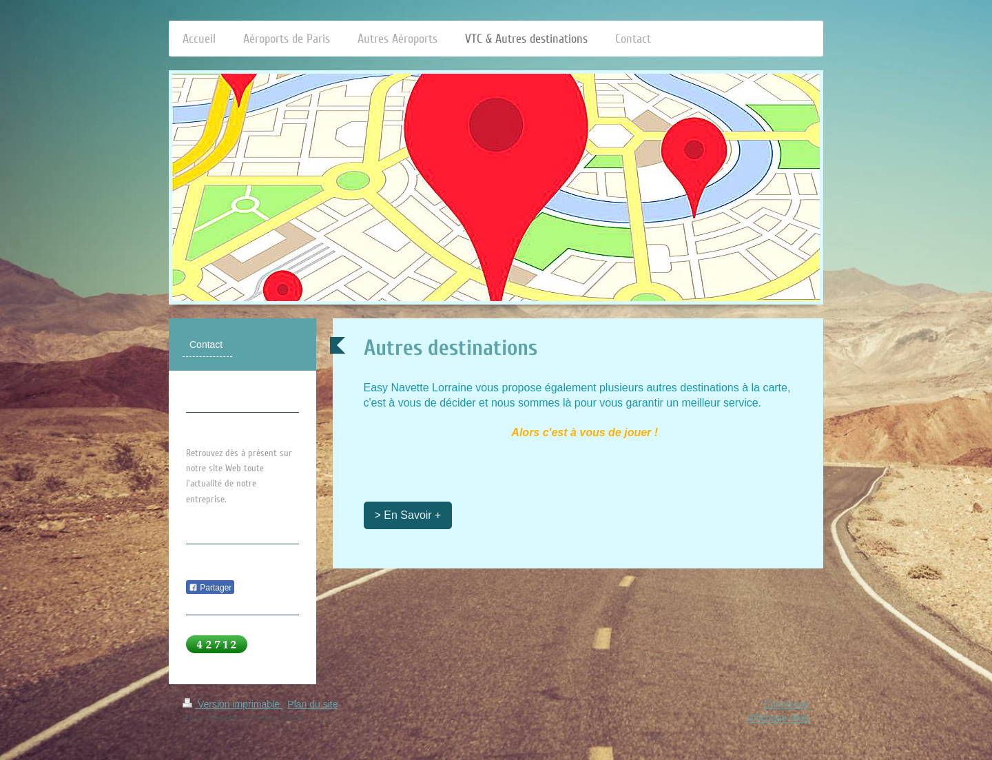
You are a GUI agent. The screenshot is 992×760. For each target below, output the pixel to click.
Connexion (786, 704)
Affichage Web (778, 717)
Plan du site (312, 704)
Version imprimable (232, 704)
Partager (210, 588)
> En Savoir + (408, 515)
